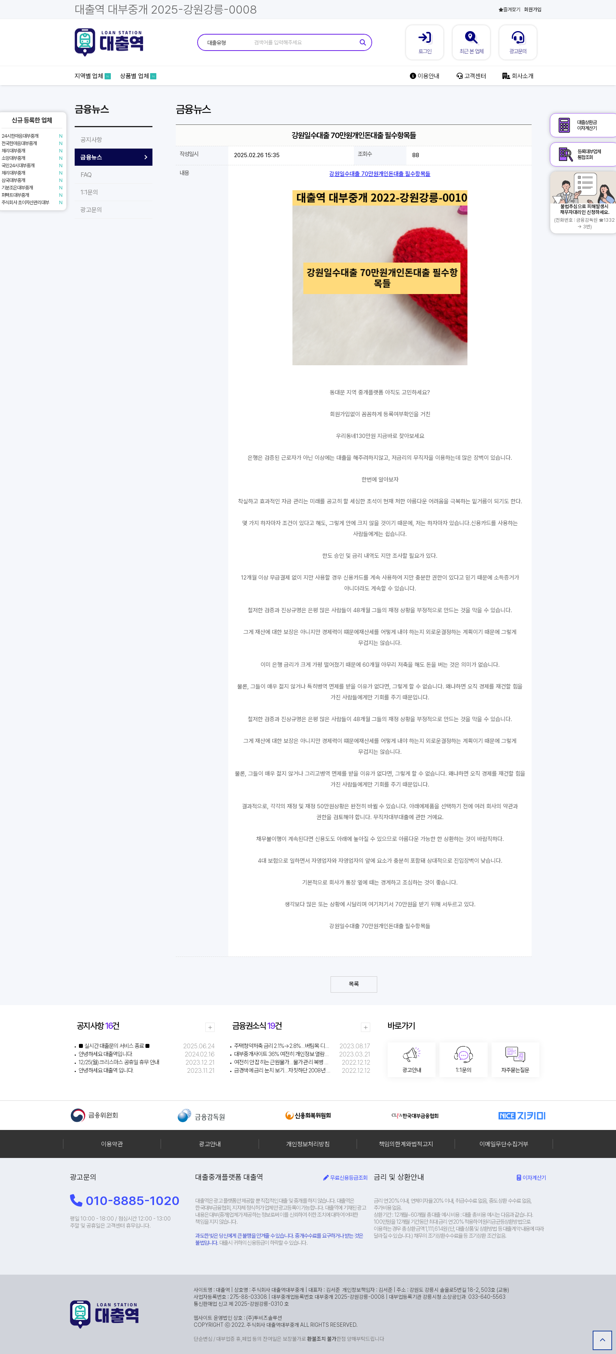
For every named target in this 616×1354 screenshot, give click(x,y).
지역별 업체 (93, 76)
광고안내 (210, 1144)
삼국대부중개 (13, 180)
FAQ (86, 175)
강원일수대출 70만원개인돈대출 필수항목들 (379, 173)
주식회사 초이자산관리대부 (25, 202)
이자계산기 (531, 1177)
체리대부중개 (13, 151)
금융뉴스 (91, 157)
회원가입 (532, 9)
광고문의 (91, 210)
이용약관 (112, 1144)
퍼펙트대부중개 (15, 195)
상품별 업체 (138, 76)
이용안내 (424, 76)
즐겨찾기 (509, 9)
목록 (354, 984)
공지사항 (91, 140)
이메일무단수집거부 (504, 1144)
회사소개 (517, 76)
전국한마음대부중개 (19, 143)
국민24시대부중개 (18, 165)
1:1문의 (89, 192)
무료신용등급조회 (345, 1177)
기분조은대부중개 (17, 188)
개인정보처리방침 (308, 1144)
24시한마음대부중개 (20, 136)
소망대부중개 (13, 158)
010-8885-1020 (125, 1200)
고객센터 (471, 76)
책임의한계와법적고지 (406, 1144)
